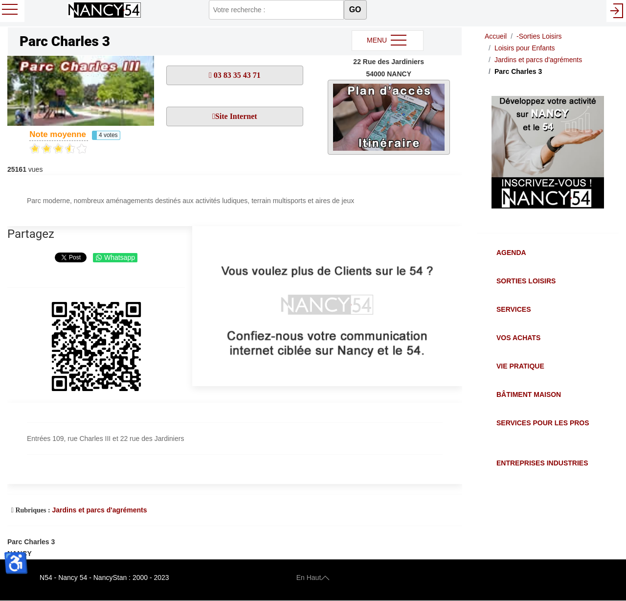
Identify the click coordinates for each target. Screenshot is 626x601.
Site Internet (236, 116)
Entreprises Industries (542, 463)
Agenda (511, 252)
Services (513, 309)
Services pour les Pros (542, 423)
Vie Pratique (520, 366)
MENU (387, 40)
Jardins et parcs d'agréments (99, 510)
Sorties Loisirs (526, 281)
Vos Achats (518, 338)
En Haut (313, 577)
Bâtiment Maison (528, 394)
